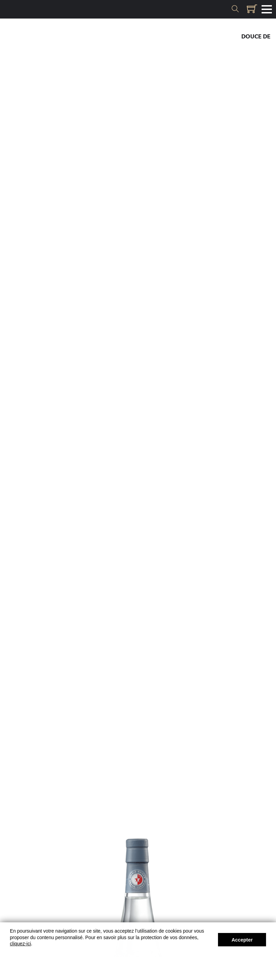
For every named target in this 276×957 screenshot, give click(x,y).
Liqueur (258, 46)
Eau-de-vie (255, 26)
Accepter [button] (242, 940)
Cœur (262, 56)
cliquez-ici (20, 943)
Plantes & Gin (250, 66)
